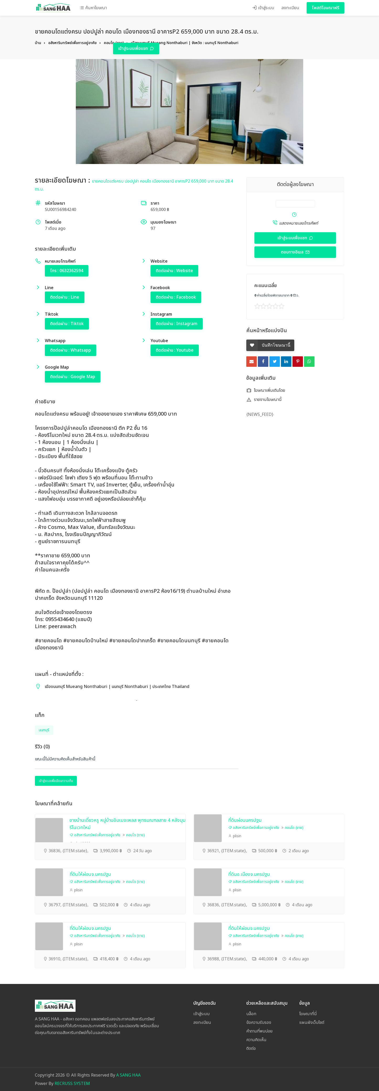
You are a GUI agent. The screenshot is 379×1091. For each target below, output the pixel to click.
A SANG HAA (128, 1075)
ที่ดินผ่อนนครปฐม (244, 820)
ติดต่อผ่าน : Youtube (175, 350)
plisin (234, 836)
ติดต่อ (251, 1048)
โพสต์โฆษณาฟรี (325, 8)
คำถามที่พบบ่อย (259, 1031)
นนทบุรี (44, 730)
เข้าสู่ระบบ (263, 8)
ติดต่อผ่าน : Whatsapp (70, 350)
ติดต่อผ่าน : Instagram (176, 324)
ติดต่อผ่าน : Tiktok (67, 324)
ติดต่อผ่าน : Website (174, 271)
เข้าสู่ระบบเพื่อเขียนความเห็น (56, 780)
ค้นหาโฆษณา (93, 8)
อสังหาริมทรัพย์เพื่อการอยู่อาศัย (72, 43)
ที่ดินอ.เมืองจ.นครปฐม (249, 874)
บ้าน (38, 43)
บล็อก (251, 1014)
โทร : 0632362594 (66, 271)
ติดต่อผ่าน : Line (64, 297)
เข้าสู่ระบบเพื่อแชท (133, 48)
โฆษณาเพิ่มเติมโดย (265, 390)
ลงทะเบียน (290, 8)
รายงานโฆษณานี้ (264, 399)
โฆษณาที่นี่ (308, 1014)
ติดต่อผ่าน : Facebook (176, 297)
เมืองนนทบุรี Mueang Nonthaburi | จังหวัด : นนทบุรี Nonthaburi (184, 43)
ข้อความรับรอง (258, 1022)
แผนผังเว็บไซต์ (311, 1022)
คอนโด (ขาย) (135, 835)
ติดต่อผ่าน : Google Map (72, 377)
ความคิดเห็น (256, 1040)
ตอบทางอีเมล (293, 252)
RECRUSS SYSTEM (72, 1084)
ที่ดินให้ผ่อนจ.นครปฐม (90, 874)
